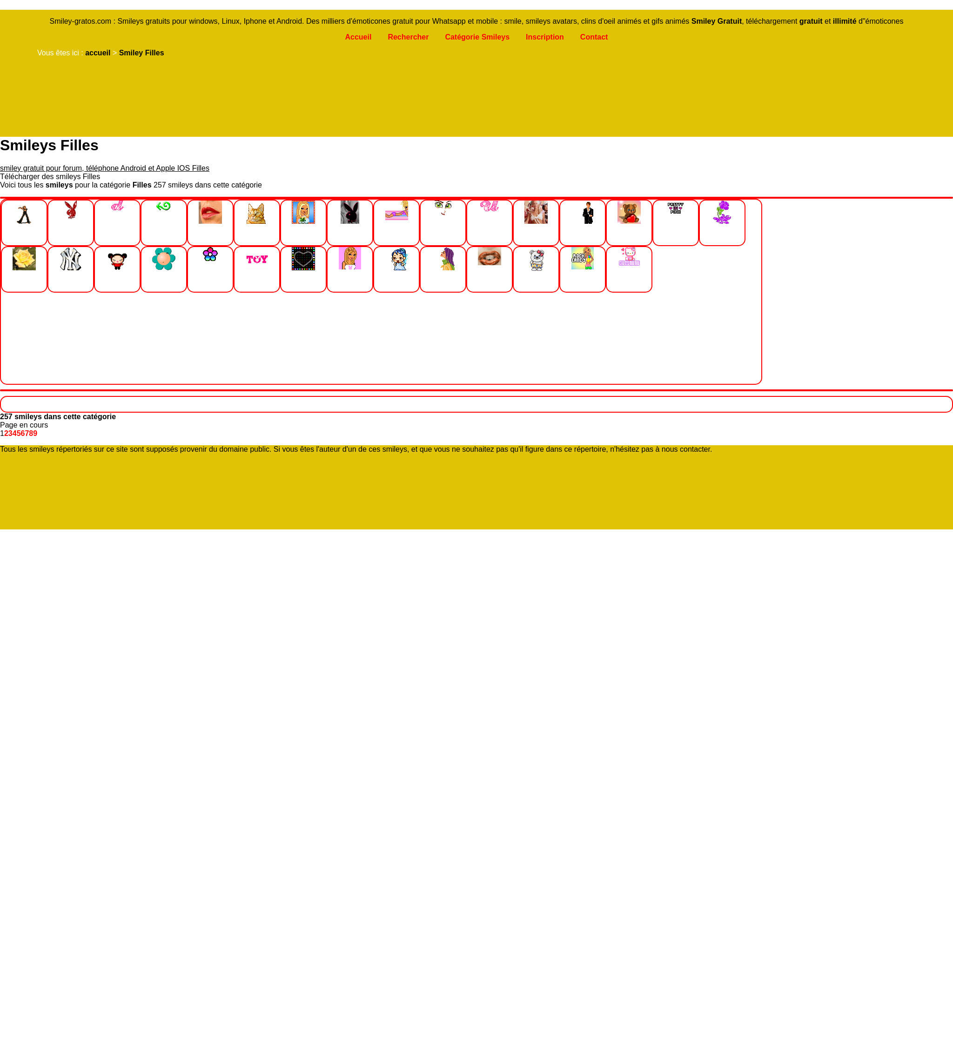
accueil (97, 53)
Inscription (545, 37)
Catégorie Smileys (477, 37)
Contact (594, 37)
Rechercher (408, 37)
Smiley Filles (141, 53)
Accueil (358, 37)
